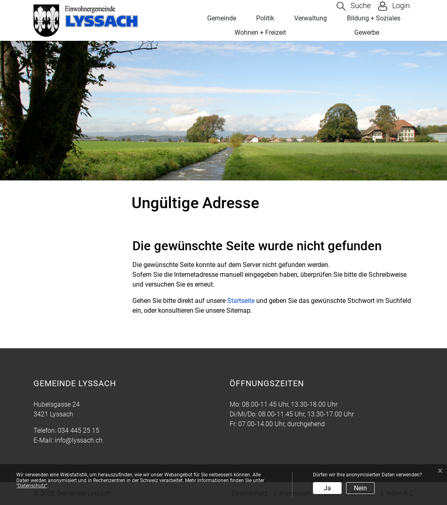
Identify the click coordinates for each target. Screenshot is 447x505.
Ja (327, 488)
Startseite (241, 301)
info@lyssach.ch (79, 440)
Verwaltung (310, 18)
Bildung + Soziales (373, 18)
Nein (360, 488)
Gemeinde (221, 18)
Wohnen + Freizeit (260, 32)
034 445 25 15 (78, 430)
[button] (353, 6)
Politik (265, 18)
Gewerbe (366, 32)
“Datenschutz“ (31, 486)
